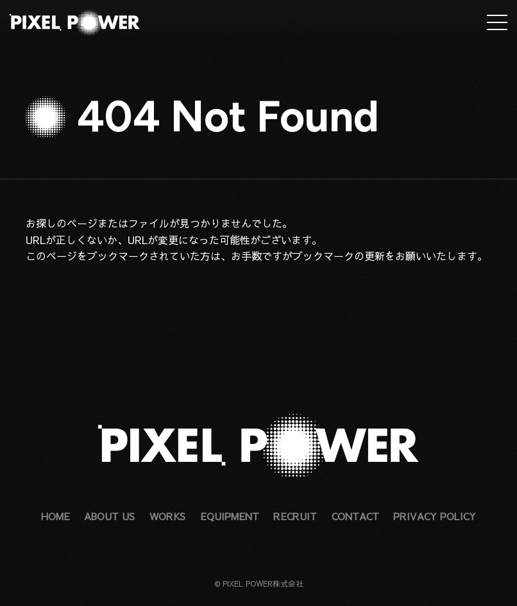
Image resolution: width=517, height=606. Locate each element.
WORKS (167, 516)
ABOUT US (109, 516)
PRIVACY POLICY (434, 516)
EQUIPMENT (229, 516)
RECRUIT (295, 516)
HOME (55, 516)
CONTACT (355, 516)
